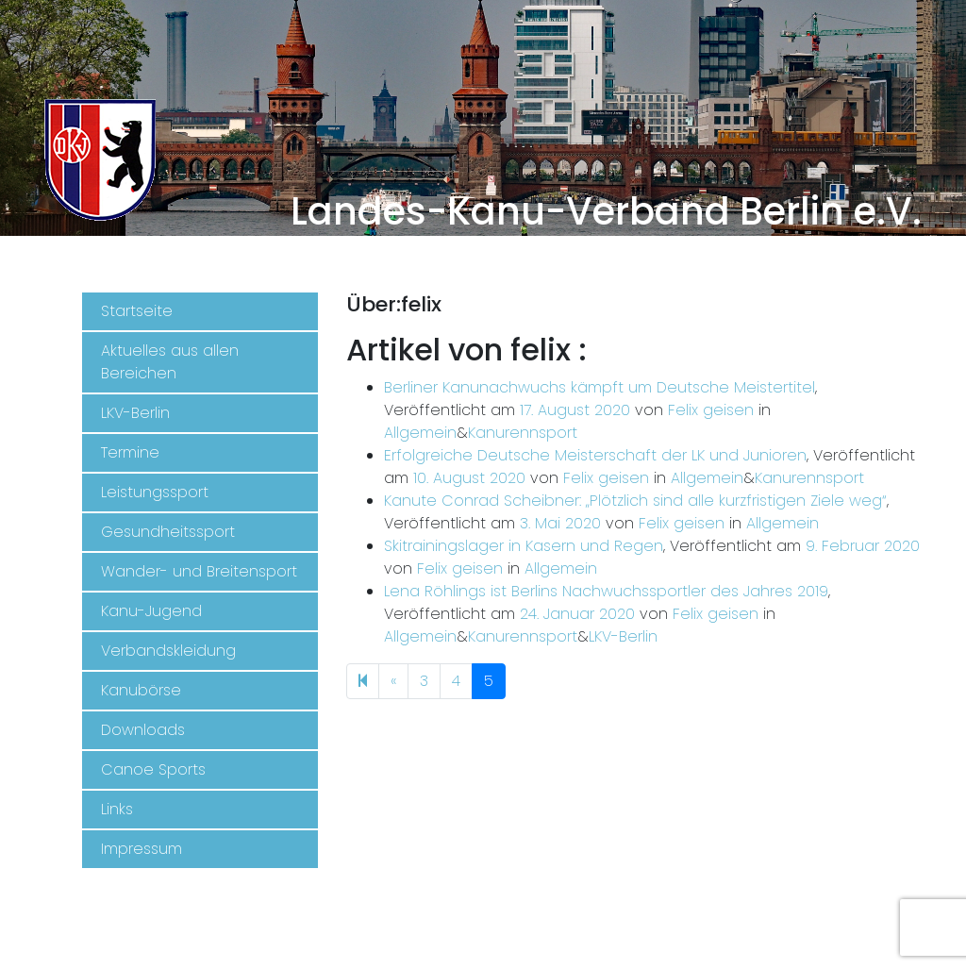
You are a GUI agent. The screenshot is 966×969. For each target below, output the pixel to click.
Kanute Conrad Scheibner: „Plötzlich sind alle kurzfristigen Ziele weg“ (635, 500)
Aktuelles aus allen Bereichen (170, 362)
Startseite (137, 311)
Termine (130, 452)
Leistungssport (154, 492)
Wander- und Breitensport (199, 571)
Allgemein (420, 432)
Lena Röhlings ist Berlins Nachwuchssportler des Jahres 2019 (606, 591)
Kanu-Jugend (151, 611)
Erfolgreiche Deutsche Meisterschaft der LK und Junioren (595, 455)
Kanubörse (141, 690)
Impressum (141, 849)
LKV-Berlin (135, 413)
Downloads (143, 730)
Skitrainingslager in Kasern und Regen (523, 546)
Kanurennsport (522, 432)
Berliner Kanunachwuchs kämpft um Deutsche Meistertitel (599, 387)
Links (117, 809)
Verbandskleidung (168, 650)
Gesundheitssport (168, 532)
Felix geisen (711, 410)
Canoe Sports (153, 769)
